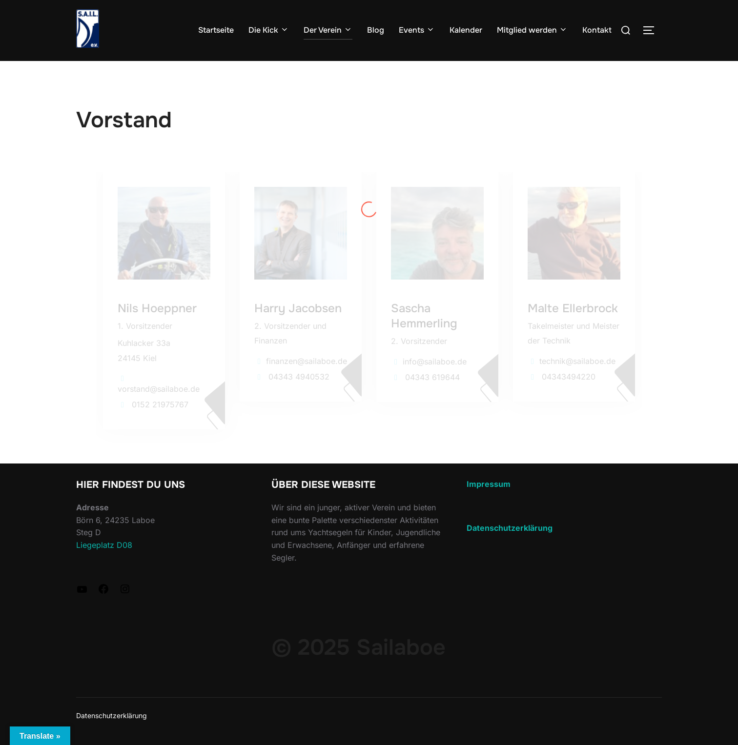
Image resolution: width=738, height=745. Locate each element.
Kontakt (597, 30)
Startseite (216, 30)
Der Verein (328, 30)
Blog (375, 30)
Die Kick (268, 30)
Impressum (489, 484)
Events (417, 30)
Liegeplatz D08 (104, 545)
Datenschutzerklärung (111, 715)
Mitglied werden (532, 30)
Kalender (466, 30)
